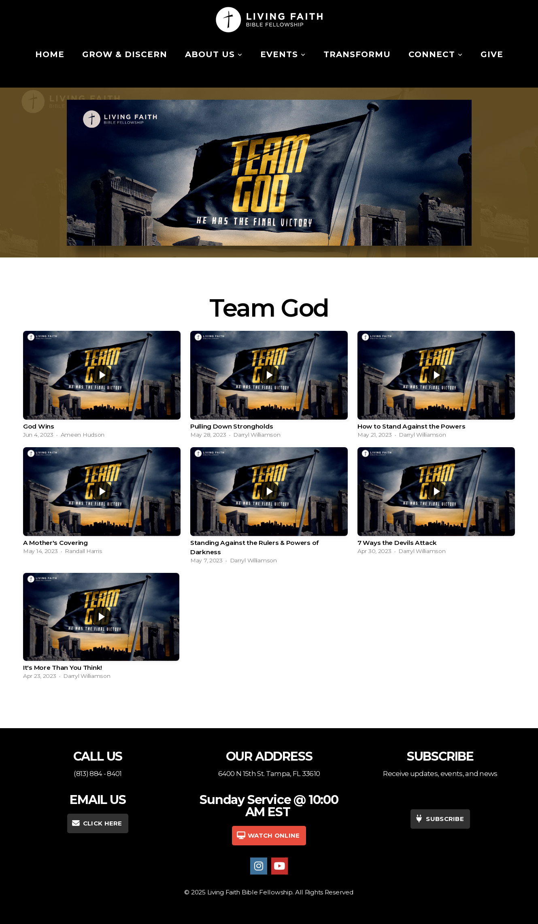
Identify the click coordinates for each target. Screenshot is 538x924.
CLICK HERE (96, 823)
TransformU (357, 54)
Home (49, 54)
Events (283, 54)
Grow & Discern (124, 54)
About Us (213, 54)
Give (492, 54)
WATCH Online (268, 835)
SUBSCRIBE (439, 819)
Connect (435, 54)
